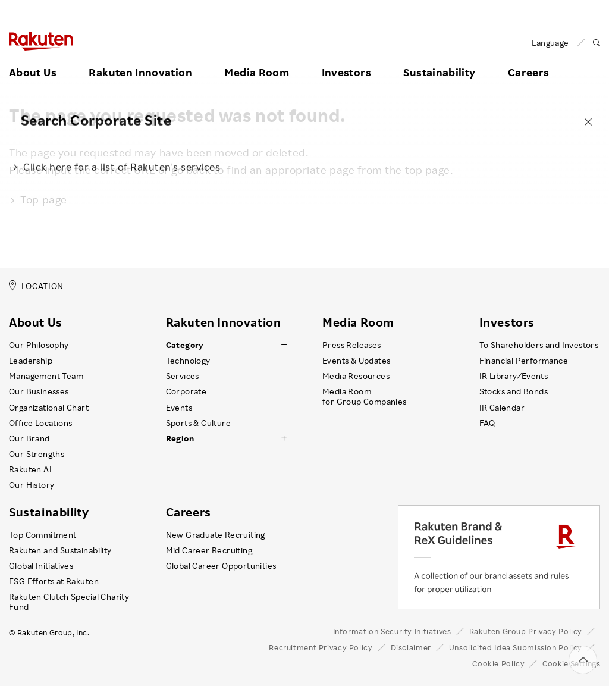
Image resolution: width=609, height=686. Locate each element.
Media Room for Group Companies (364, 396)
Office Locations (40, 423)
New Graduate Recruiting (215, 535)
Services (182, 376)
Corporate (186, 391)
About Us (32, 58)
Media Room (256, 58)
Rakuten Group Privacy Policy (526, 631)
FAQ (487, 423)
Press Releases (351, 345)
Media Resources (356, 376)
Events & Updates (356, 360)
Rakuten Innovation (140, 58)
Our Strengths (36, 454)
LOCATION (36, 286)
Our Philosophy (39, 345)
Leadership (30, 360)
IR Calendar (502, 407)
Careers (188, 512)
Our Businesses (39, 391)
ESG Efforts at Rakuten (54, 581)
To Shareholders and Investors (539, 345)
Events (179, 407)
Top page (38, 199)
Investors (346, 58)
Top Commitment (43, 535)
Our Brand (29, 438)
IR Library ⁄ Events (513, 376)
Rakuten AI (30, 469)
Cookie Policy (498, 663)
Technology (188, 360)
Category (185, 345)
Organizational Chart (49, 407)
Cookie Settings (571, 663)
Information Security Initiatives (392, 631)
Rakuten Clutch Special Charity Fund (69, 601)
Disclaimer (411, 647)
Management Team (46, 376)
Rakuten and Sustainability (60, 550)
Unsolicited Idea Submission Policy (515, 647)
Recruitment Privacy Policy (320, 647)
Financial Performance (524, 360)
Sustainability (439, 58)
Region (180, 438)
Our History (31, 485)
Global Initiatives (41, 566)
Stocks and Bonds (513, 391)
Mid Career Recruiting (209, 550)
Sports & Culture (198, 423)
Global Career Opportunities (221, 566)
